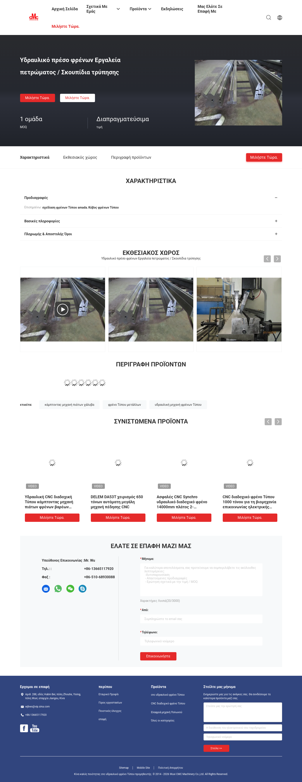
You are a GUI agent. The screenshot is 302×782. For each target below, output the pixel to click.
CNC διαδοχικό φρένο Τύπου (168, 703)
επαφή (103, 719)
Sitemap (124, 767)
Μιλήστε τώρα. (37, 98)
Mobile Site (143, 767)
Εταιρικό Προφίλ (109, 694)
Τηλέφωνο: (150, 632)
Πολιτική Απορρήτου (170, 767)
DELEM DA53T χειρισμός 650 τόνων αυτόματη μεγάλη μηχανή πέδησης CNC (117, 502)
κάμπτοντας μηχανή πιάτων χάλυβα (69, 404)
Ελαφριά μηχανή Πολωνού (166, 712)
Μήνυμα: (148, 559)
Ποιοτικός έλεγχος (110, 710)
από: (145, 610)
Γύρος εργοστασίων (110, 702)
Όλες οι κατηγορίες (162, 720)
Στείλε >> (216, 748)
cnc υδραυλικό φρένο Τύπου (168, 694)
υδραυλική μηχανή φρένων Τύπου (178, 404)
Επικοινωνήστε (158, 656)
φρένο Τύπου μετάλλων (124, 404)
